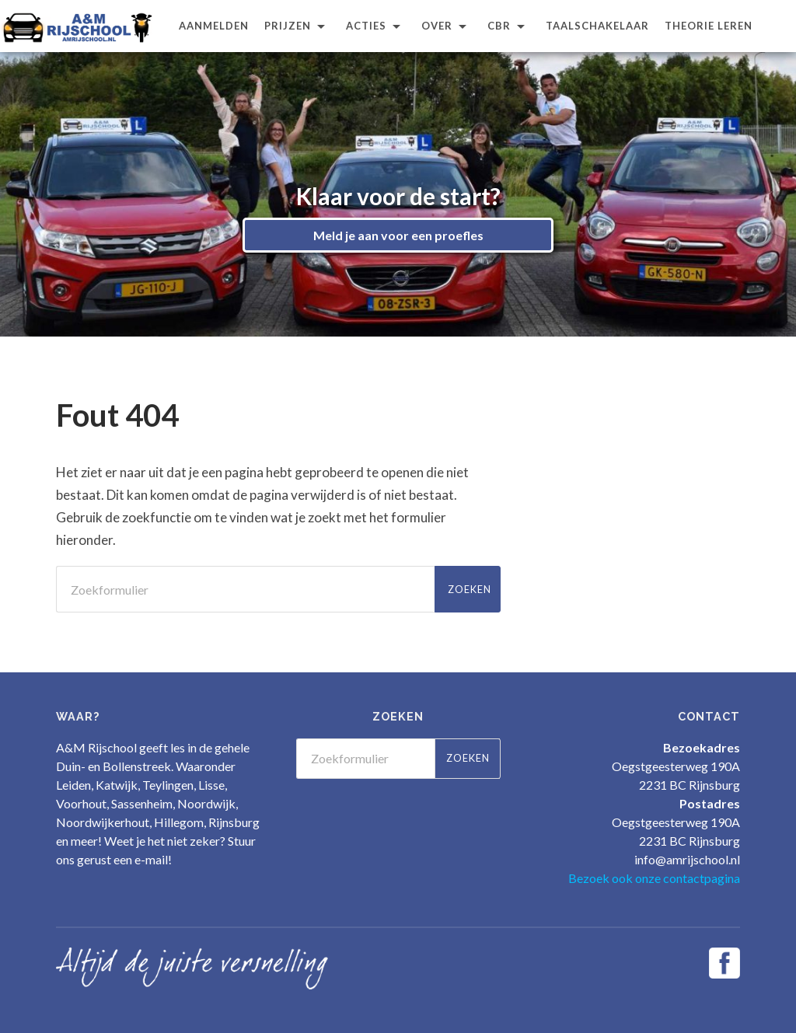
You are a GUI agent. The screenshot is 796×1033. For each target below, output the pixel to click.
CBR (499, 25)
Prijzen (287, 25)
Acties (366, 25)
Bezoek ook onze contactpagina (654, 878)
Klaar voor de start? (398, 196)
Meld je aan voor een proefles (398, 235)
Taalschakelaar (597, 25)
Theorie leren (708, 25)
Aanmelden (214, 25)
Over (436, 25)
